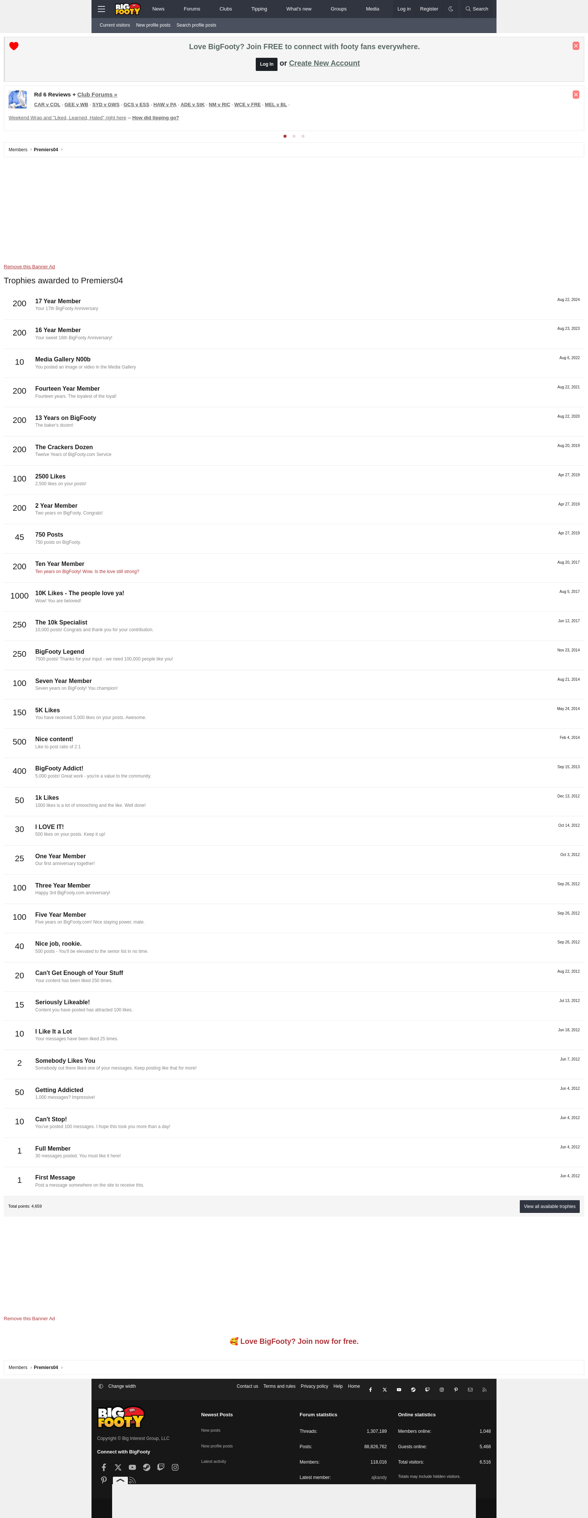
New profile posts (153, 25)
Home (354, 1390)
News (158, 9)
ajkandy (379, 1475)
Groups (339, 9)
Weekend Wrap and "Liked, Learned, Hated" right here (161, 119)
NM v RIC (313, 106)
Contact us (247, 1390)
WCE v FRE (341, 106)
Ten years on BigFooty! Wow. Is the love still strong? (180, 573)
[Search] (476, 9)
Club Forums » (190, 96)
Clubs (226, 9)
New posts (211, 1425)
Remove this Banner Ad (122, 268)
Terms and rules (280, 1390)
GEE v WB (170, 106)
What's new (299, 9)
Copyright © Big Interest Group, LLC (133, 1436)
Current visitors (115, 25)
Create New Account (324, 65)
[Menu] (101, 9)
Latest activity (215, 1450)
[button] (170, 9)
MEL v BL (369, 106)
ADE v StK (286, 106)
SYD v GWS (199, 106)
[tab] (285, 138)
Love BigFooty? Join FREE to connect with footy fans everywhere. (304, 48)
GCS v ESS (230, 106)
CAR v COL (141, 106)
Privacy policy (314, 1390)
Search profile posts (196, 25)
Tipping (259, 9)
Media (372, 9)
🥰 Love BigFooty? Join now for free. (294, 1343)
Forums (192, 9)
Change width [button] (122, 1390)
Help (338, 1390)
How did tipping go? (249, 119)
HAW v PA (258, 106)
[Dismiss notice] (482, 48)
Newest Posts (217, 1413)
